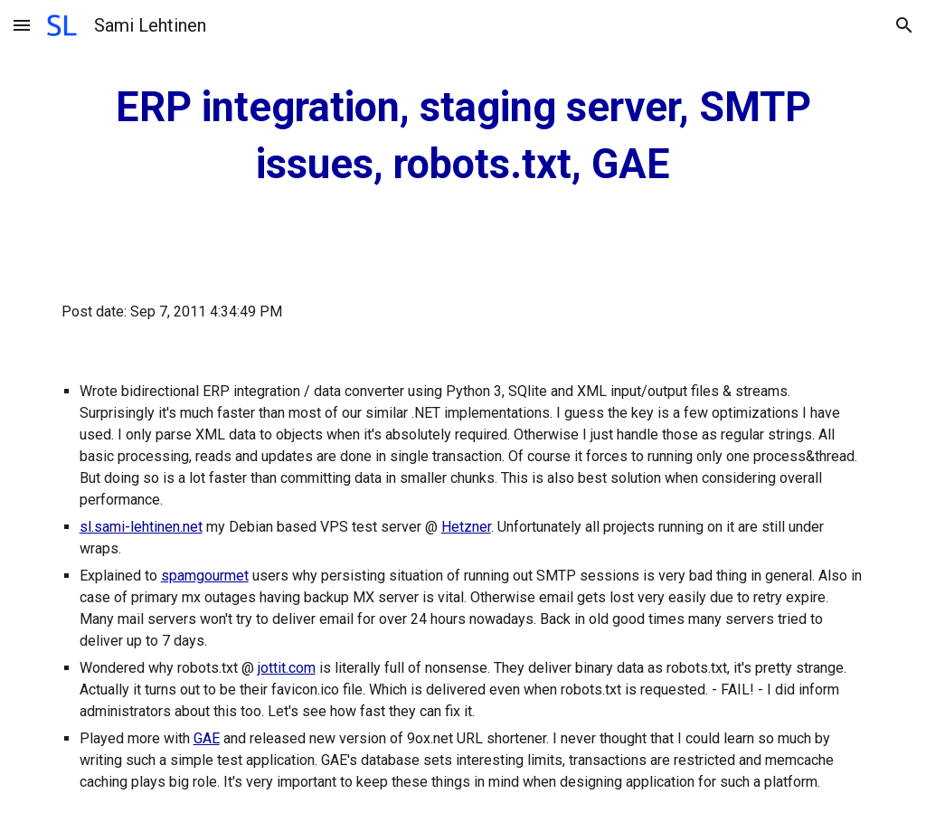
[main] (463, 136)
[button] (21, 25)
